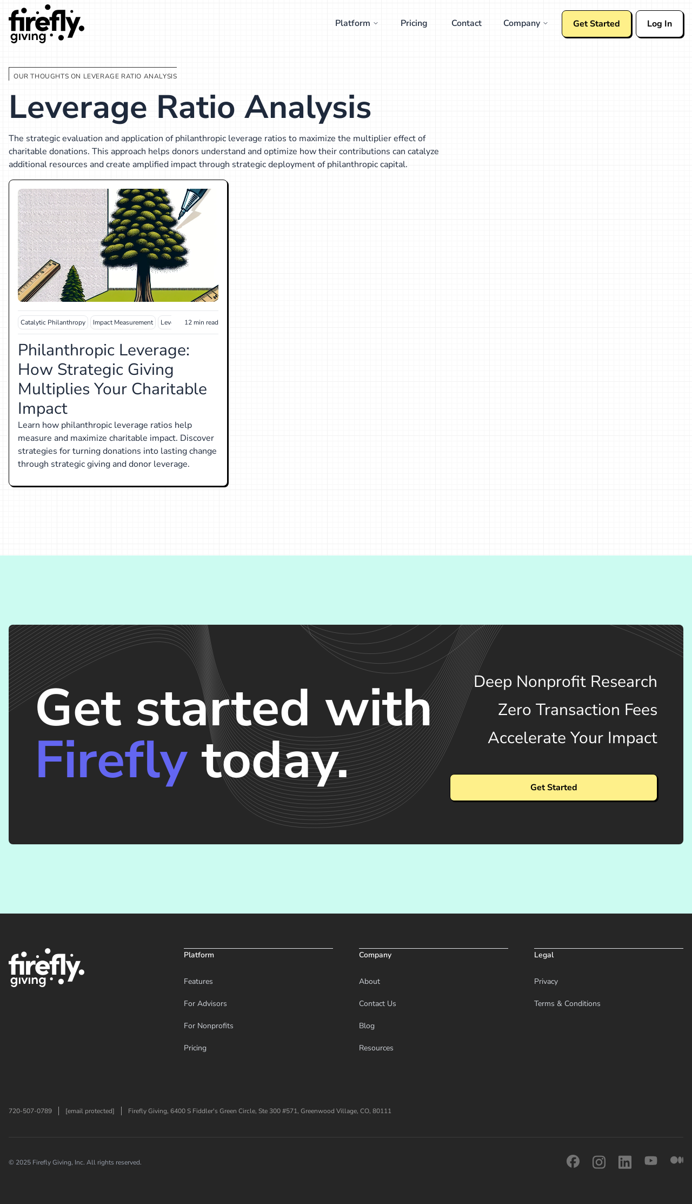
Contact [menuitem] (466, 23)
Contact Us (377, 1003)
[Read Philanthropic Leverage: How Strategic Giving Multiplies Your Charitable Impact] (118, 245)
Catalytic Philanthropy (53, 322)
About (369, 981)
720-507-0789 (30, 1111)
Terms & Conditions (567, 1003)
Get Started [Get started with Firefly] (596, 24)
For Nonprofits (209, 1026)
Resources (376, 1048)
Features (198, 981)
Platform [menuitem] (357, 23)
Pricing (195, 1048)
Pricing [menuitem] (414, 23)
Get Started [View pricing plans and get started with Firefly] (553, 787)
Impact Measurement (123, 322)
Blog (367, 1026)
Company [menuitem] (526, 23)
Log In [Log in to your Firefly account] (659, 24)
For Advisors (205, 1003)
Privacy (546, 981)
